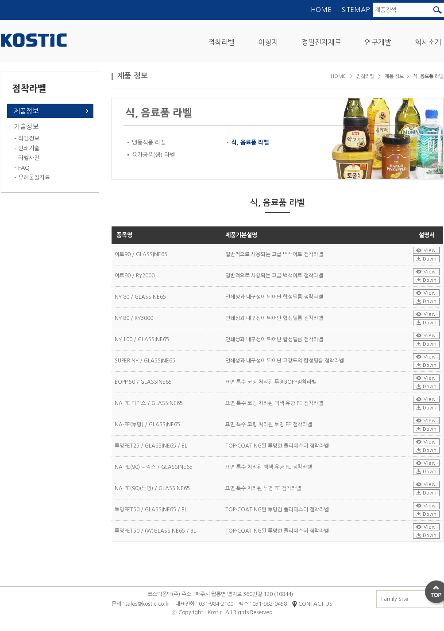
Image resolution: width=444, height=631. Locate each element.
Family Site (409, 599)
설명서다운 (426, 258)
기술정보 (26, 126)
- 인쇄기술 (26, 148)
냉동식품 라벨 (149, 142)
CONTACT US (312, 604)
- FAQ (22, 168)
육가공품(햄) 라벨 (153, 155)
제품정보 (26, 111)
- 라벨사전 (26, 158)
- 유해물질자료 (32, 177)
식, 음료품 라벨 (250, 142)
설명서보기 (426, 250)
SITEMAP (356, 9)
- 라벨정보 (26, 138)
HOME (321, 9)
